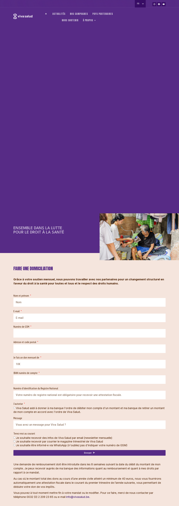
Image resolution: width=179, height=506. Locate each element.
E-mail (16, 311)
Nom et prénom (21, 295)
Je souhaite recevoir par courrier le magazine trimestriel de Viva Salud (59, 441)
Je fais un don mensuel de (26, 357)
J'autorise (18, 404)
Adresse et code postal (25, 342)
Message (17, 418)
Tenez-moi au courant (24, 433)
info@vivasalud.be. (78, 497)
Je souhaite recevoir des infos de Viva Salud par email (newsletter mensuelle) (64, 438)
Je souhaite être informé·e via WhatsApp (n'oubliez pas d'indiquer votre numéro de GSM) (71, 445)
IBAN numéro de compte (25, 373)
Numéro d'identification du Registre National (35, 388)
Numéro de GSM (21, 326)
